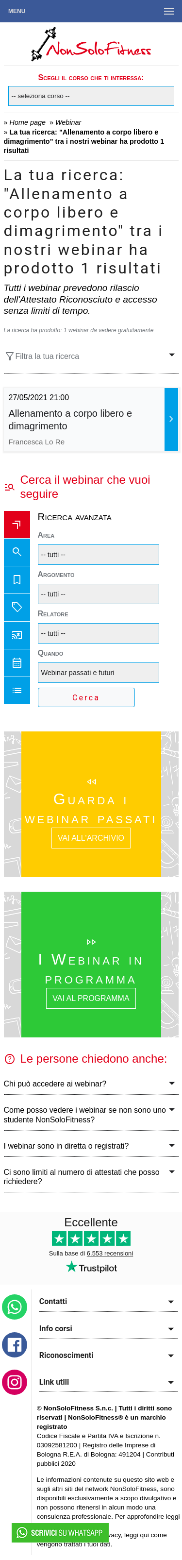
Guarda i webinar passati (91, 808)
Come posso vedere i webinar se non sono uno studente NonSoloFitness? (85, 1114)
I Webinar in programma (91, 968)
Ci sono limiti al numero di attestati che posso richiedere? (82, 1177)
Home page (28, 122)
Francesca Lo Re (37, 442)
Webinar (68, 122)
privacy (110, 1535)
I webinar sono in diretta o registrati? (66, 1146)
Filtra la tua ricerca (42, 356)
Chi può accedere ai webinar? (55, 1084)
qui (144, 1535)
